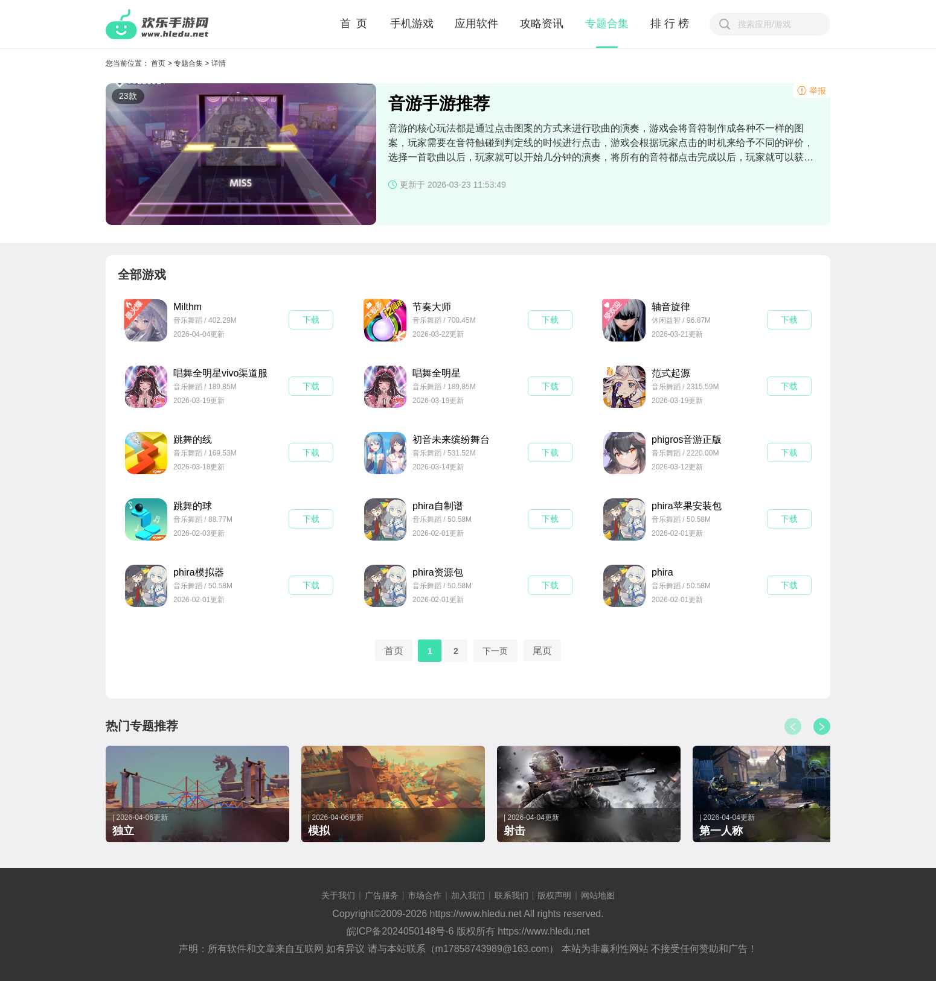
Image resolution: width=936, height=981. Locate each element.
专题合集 (607, 23)
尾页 (542, 650)
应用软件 (476, 23)
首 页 (354, 23)
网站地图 (598, 895)
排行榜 (671, 23)
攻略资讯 (541, 23)
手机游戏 (412, 23)
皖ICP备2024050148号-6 (400, 931)
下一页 (495, 650)
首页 (158, 63)
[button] (821, 726)
